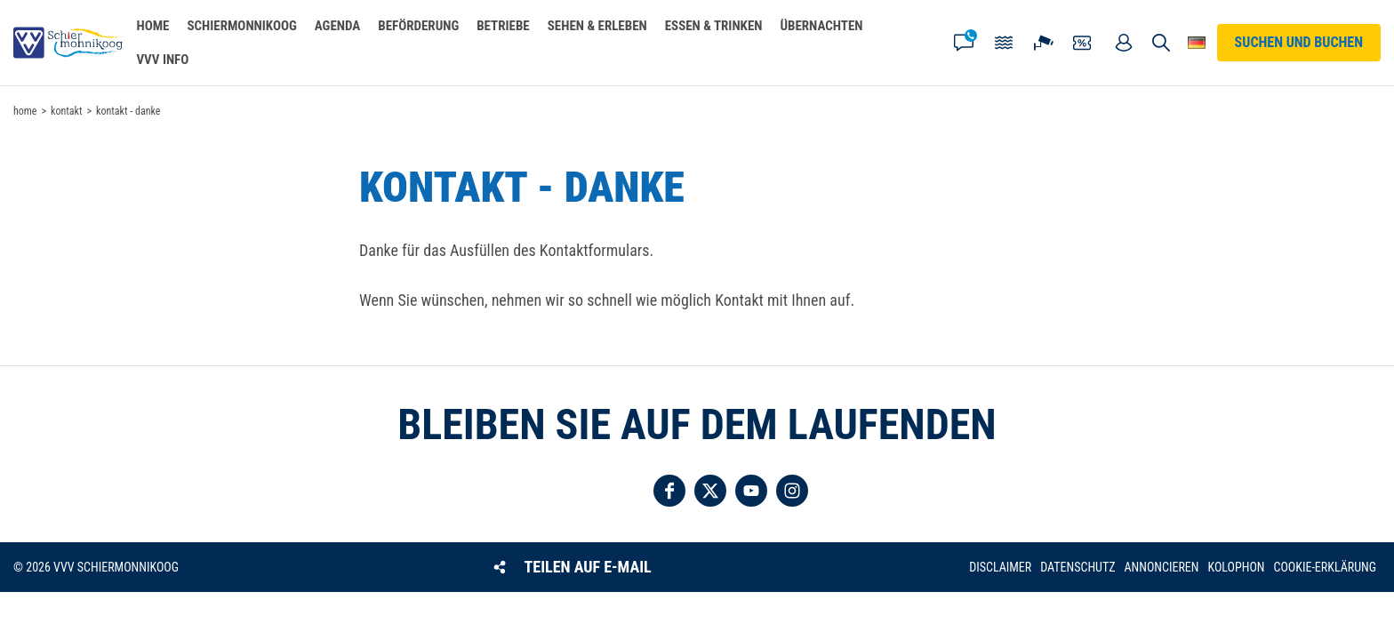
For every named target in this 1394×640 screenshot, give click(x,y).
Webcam (1044, 42)
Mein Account (1124, 42)
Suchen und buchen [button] (1161, 42)
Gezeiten (1003, 42)
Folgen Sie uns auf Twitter (710, 491)
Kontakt (963, 42)
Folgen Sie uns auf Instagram (792, 491)
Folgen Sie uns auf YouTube (751, 491)
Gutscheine (1084, 42)
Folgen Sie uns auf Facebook (669, 491)
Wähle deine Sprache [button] (1197, 42)
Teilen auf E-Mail (588, 566)
